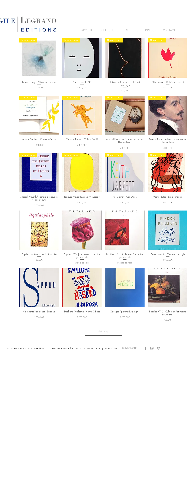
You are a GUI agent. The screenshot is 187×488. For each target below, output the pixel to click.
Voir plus (103, 331)
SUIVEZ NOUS (131, 348)
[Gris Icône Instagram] (152, 348)
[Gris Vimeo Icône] (158, 348)
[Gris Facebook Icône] (145, 348)
